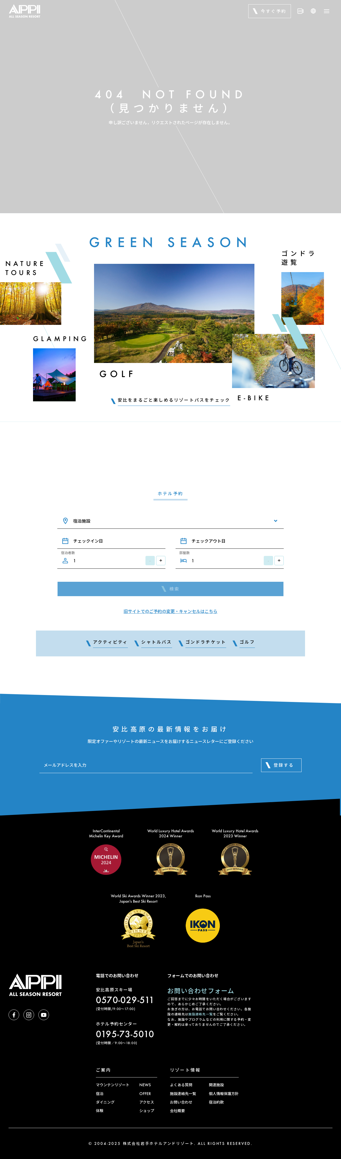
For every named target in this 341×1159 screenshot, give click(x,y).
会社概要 (177, 1110)
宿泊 (99, 1093)
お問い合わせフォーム (200, 991)
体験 (99, 1110)
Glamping (61, 338)
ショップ (146, 1110)
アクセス (146, 1102)
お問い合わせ (181, 1102)
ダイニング (105, 1102)
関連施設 (216, 1084)
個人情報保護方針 (224, 1093)
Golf (117, 373)
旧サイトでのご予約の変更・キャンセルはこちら (170, 611)
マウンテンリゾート (112, 1084)
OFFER (145, 1093)
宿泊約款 (216, 1102)
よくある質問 (181, 1084)
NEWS (145, 1084)
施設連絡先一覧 (200, 1014)
